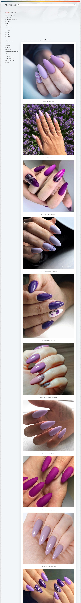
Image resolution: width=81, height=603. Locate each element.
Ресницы (8, 36)
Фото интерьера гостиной (12, 51)
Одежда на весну (10, 60)
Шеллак (8, 45)
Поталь (8, 30)
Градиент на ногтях (10, 28)
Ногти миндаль (9, 38)
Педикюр (8, 21)
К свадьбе (8, 49)
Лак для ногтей (9, 41)
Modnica (10, 5)
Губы (7, 34)
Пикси (7, 43)
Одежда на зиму (10, 58)
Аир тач (8, 32)
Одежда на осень (10, 56)
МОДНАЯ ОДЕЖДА (10, 15)
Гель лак (8, 47)
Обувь (7, 62)
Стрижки (8, 23)
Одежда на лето (10, 53)
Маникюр (8, 17)
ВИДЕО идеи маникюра (11, 19)
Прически (8, 25)
